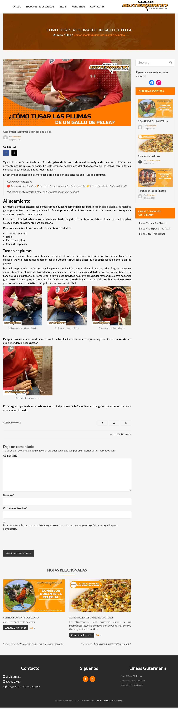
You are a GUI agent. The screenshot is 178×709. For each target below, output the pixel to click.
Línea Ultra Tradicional (152, 233)
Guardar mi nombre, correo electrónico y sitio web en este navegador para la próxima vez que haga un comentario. (60, 526)
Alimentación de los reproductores (91, 617)
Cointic (98, 700)
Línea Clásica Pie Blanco (152, 223)
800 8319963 (13, 681)
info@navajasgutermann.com (23, 686)
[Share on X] (14, 153)
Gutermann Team (32, 191)
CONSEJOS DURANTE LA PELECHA (21, 617)
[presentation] (25, 540)
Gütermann (16, 137)
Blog (68, 35)
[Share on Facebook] (6, 153)
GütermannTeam (153, 160)
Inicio (59, 35)
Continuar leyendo (15, 627)
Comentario (11, 455)
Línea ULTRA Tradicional (132, 685)
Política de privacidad (113, 700)
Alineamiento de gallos (19, 181)
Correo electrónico (15, 508)
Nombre (8, 495)
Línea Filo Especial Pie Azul (154, 228)
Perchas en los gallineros (152, 190)
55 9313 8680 (13, 676)
